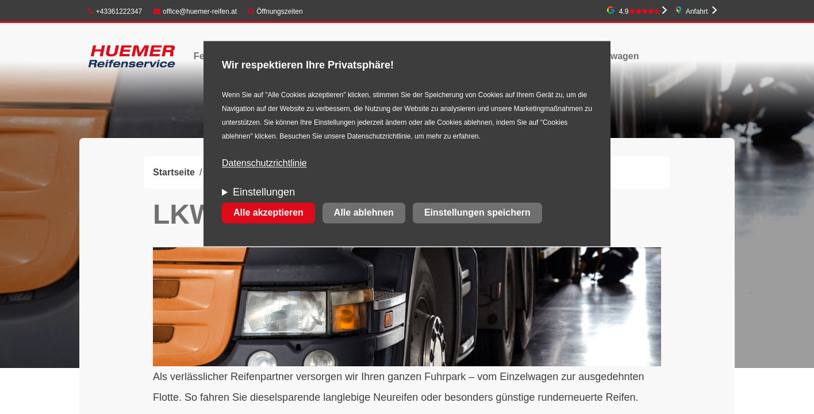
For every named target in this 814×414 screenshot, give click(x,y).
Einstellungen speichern (477, 213)
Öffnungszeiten (279, 11)
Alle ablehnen (364, 213)
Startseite (174, 172)
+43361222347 (115, 11)
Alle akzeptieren (268, 213)
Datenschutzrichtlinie (264, 163)
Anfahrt (697, 11)
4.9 (640, 11)
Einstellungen (264, 192)
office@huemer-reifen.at (195, 11)
